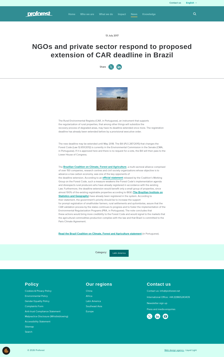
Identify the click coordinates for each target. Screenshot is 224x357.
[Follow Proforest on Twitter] (149, 316)
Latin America (119, 253)
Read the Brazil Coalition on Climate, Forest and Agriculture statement (100, 233)
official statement (113, 177)
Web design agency (174, 350)
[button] (6, 350)
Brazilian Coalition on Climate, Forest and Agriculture (94, 167)
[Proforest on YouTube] (165, 316)
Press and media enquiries (161, 309)
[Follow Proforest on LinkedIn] (157, 316)
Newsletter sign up (157, 303)
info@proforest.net (170, 291)
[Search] (195, 14)
